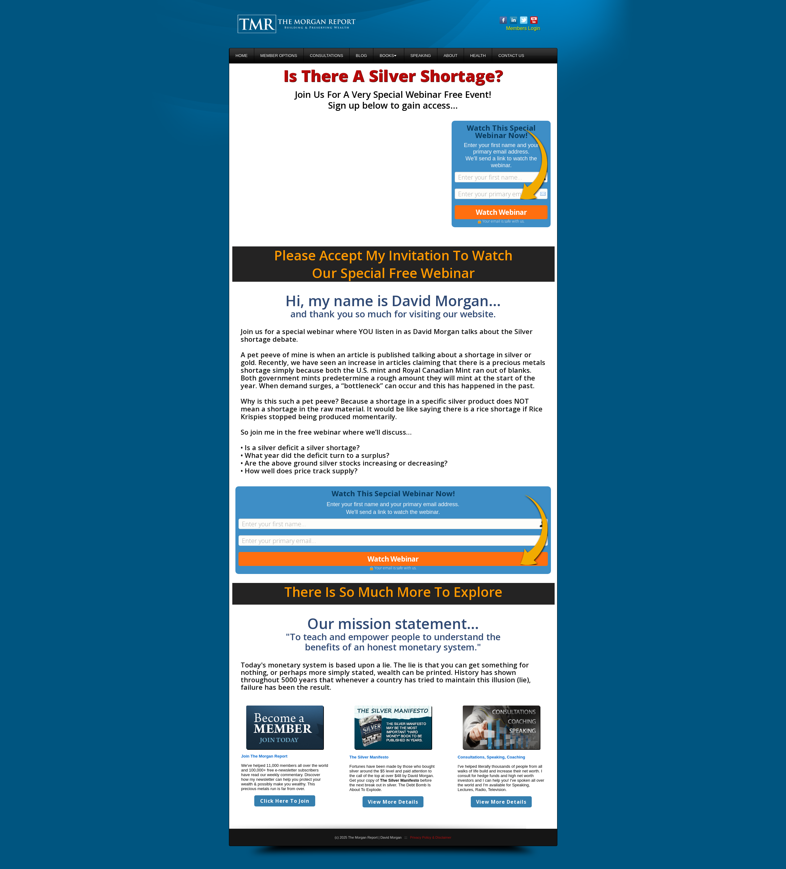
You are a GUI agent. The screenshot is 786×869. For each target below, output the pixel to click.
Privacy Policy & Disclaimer (430, 837)
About (450, 55)
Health (478, 55)
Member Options (278, 55)
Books (388, 55)
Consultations (326, 55)
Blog (361, 55)
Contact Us (511, 55)
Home (242, 55)
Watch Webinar (501, 212)
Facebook (503, 20)
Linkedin (513, 20)
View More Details (393, 801)
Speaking (420, 55)
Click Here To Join (284, 800)
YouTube (534, 20)
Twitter (523, 20)
